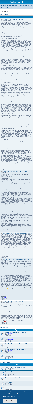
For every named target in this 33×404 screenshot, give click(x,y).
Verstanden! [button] (9, 401)
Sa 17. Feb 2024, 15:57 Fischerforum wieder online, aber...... (14, 171)
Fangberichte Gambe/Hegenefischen (15, 367)
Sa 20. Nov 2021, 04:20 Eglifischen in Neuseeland (12, 19)
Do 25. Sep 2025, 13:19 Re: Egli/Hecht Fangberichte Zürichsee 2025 (16, 259)
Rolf (5, 321)
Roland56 (6, 166)
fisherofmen (6, 255)
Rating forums (5, 362)
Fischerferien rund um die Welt (13, 387)
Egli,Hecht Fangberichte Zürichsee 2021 (16, 349)
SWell (5, 297)
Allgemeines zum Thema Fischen (14, 377)
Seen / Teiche (8, 382)
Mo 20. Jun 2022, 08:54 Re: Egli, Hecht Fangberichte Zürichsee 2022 (16, 233)
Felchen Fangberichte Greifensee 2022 (15, 355)
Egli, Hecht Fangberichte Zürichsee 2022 (16, 343)
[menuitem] (4, 5)
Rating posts (4, 14)
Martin (5, 228)
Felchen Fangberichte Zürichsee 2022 (15, 332)
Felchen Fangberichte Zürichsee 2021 (15, 338)
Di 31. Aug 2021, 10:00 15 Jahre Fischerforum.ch (12, 301)
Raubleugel (10, 333)
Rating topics (4, 327)
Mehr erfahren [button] (11, 396)
